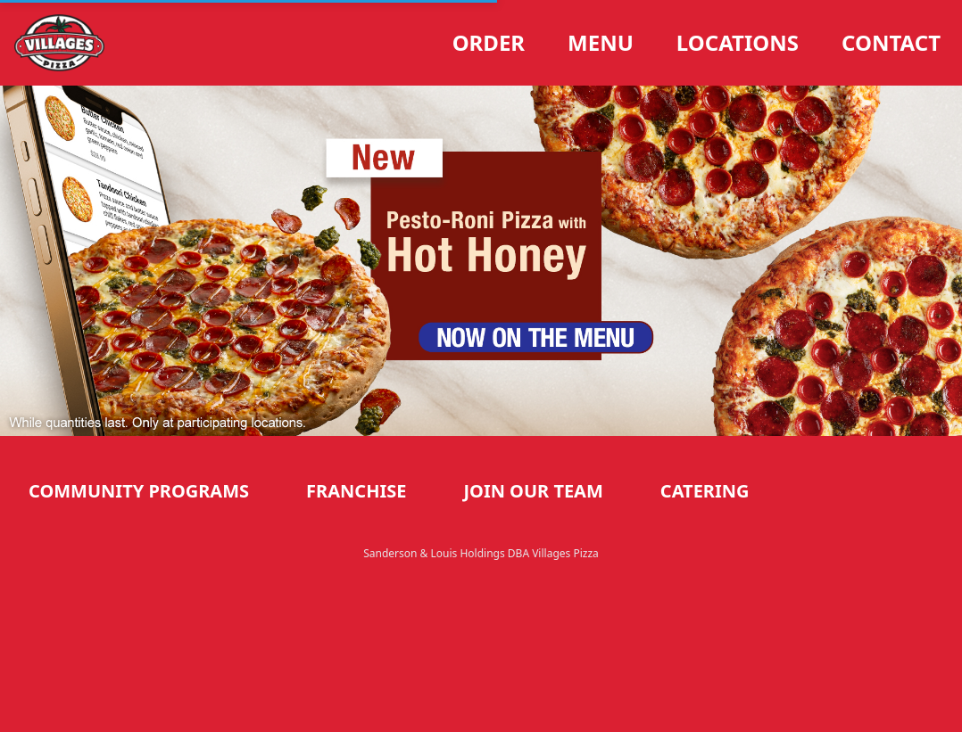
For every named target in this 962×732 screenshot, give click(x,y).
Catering (705, 491)
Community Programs (139, 491)
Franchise (356, 491)
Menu (601, 42)
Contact (891, 42)
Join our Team (532, 491)
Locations (737, 42)
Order (488, 42)
